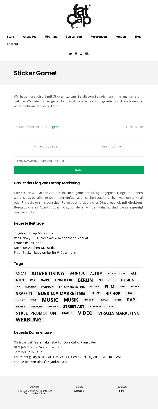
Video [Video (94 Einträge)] (85, 313)
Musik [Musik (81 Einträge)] (71, 299)
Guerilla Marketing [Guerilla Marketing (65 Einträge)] (61, 293)
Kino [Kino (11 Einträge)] (129, 293)
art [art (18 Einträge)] (133, 273)
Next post (109, 146)
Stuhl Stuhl (35, 352)
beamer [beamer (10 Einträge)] (44, 280)
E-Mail (122, 390)
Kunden (120, 36)
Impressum (46, 390)
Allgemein (55, 127)
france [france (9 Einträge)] (135, 286)
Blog (138, 36)
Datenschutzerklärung (35, 393)
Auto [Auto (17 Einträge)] (20, 280)
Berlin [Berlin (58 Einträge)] (85, 280)
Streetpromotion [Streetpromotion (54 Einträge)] (36, 313)
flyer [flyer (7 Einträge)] (123, 286)
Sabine (19, 362)
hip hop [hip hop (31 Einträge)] (112, 293)
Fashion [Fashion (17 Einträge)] (47, 287)
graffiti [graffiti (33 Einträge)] (24, 293)
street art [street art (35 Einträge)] (73, 306)
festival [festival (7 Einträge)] (94, 286)
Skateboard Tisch (52, 347)
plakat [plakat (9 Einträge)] (104, 299)
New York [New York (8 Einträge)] (89, 299)
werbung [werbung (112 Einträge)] (29, 319)
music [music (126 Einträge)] (50, 299)
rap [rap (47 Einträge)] (131, 299)
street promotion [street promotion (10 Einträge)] (101, 306)
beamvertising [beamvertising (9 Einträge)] (63, 280)
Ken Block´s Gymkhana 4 (48, 362)
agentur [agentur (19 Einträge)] (77, 273)
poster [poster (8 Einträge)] (118, 299)
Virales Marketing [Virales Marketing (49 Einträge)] (118, 313)
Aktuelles (29, 36)
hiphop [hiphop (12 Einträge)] (95, 293)
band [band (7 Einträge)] (32, 280)
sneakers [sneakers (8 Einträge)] (52, 306)
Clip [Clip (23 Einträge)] (111, 280)
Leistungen (74, 36)
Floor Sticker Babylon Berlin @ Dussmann (45, 252)
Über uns (51, 36)
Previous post (48, 146)
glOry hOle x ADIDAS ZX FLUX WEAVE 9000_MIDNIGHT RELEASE (75, 357)
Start (10, 36)
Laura (18, 357)
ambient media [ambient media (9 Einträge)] (116, 273)
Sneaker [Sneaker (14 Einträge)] (36, 306)
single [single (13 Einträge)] (20, 306)
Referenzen (98, 36)
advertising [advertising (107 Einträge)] (48, 273)
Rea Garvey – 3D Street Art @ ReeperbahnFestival (51, 238)
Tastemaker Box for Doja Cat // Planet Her (64, 342)
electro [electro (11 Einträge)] (30, 286)
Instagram (79, 390)
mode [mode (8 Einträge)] (33, 299)
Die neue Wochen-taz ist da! (34, 248)
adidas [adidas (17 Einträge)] (21, 273)
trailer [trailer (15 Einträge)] (67, 313)
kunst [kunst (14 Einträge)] (20, 300)
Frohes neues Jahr (27, 243)
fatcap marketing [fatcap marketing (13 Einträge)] (72, 286)
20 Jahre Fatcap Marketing (33, 233)
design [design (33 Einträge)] (128, 280)
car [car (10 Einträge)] (100, 280)
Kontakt (12, 44)
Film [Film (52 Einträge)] (109, 286)
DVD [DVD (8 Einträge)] (18, 286)
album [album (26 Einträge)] (96, 273)
